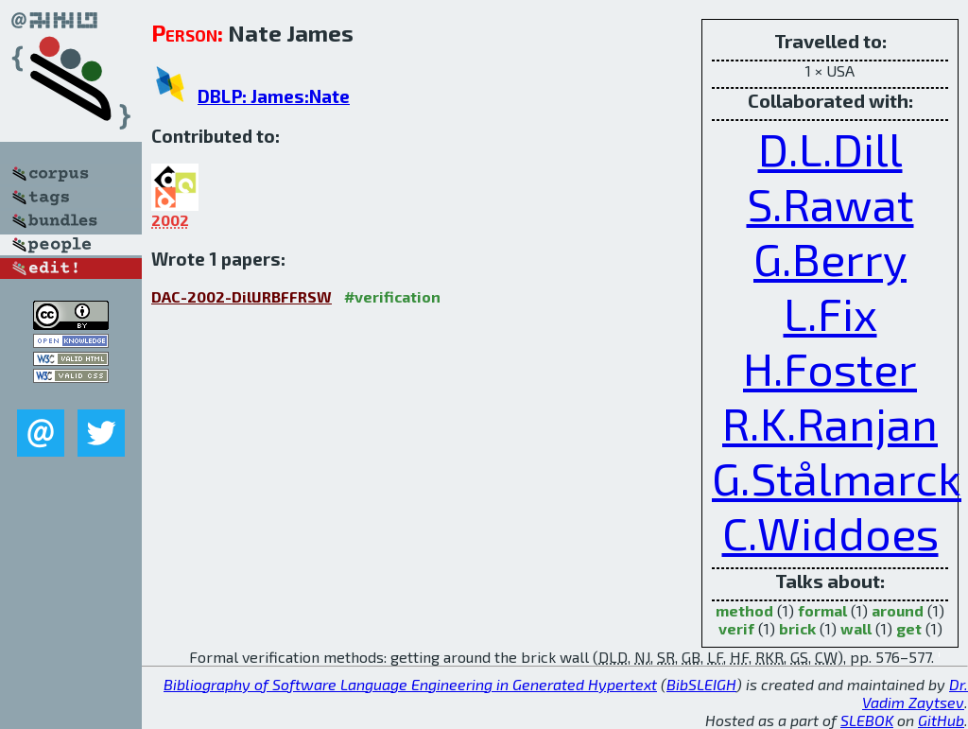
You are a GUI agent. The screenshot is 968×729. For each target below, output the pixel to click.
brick (797, 628)
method (744, 610)
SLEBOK (866, 720)
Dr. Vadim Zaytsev (915, 693)
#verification (392, 296)
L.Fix (830, 313)
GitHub (941, 720)
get (909, 628)
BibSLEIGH (701, 684)
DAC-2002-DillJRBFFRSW (241, 296)
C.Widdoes (830, 532)
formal (822, 610)
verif (736, 628)
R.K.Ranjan (830, 422)
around (898, 610)
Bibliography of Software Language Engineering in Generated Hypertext (410, 684)
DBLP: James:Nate (274, 96)
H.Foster (830, 367)
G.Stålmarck (836, 477)
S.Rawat (830, 203)
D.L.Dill (830, 148)
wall (856, 628)
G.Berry (830, 258)
